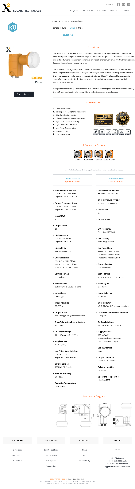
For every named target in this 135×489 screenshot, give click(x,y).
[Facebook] (118, 4)
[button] (24, 94)
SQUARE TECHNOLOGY (27, 10)
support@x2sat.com (123, 466)
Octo (80, 27)
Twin (64, 27)
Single (56, 27)
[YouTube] (123, 4)
